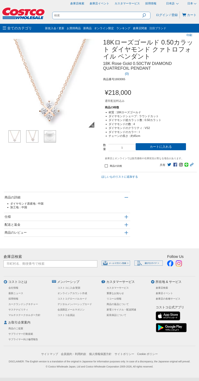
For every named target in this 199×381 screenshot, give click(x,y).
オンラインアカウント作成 (72, 293)
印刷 (189, 35)
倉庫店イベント (99, 3)
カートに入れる (161, 146)
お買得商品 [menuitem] (74, 28)
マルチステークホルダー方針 (24, 315)
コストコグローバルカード (72, 298)
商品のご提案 (15, 328)
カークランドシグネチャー (23, 304)
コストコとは (17, 282)
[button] (146, 15)
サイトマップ (49, 354)
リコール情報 (114, 298)
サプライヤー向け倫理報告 (23, 339)
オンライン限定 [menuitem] (104, 28)
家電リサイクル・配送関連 (121, 309)
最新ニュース (15, 293)
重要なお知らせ (115, 293)
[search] (97, 15)
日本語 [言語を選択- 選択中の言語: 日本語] (172, 3)
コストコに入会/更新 (69, 287)
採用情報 (150, 3)
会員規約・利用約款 (73, 354)
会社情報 (13, 287)
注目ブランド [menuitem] (157, 28)
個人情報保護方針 (100, 354)
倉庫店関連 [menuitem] (140, 28)
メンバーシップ (68, 282)
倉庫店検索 (77, 3)
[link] (117, 73)
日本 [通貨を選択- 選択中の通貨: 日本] (191, 3)
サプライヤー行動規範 (20, 333)
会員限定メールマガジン (71, 309)
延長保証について (116, 315)
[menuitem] (23, 28)
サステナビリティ (18, 309)
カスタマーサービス (127, 3)
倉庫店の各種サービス (168, 298)
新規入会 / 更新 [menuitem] (54, 28)
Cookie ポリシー (147, 354)
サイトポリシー (124, 354)
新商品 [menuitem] (87, 28)
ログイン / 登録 (167, 15)
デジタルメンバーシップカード (75, 304)
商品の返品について (118, 304)
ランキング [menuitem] (123, 28)
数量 (104, 147)
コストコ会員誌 (66, 315)
